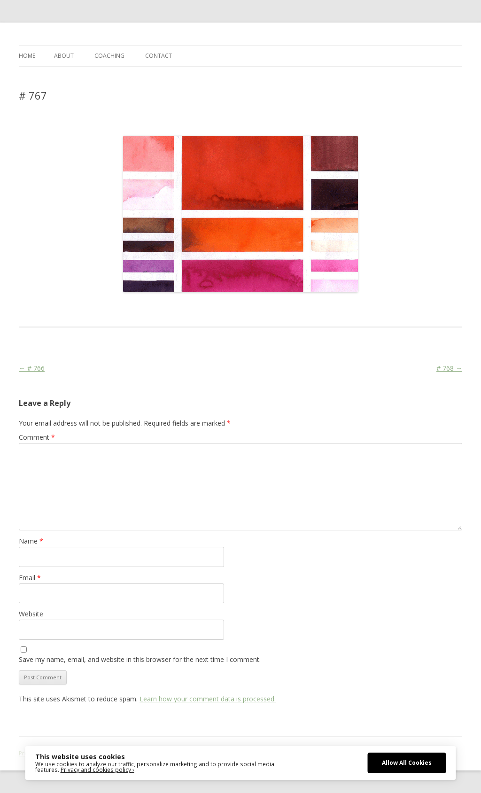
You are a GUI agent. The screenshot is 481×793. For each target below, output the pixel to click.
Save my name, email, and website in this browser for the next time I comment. (140, 659)
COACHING (109, 56)
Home (27, 56)
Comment (37, 437)
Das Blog (102, 309)
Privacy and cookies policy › (97, 769)
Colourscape (168, 309)
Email (30, 577)
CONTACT (158, 56)
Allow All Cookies (407, 762)
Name (31, 540)
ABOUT (64, 56)
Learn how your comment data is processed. (208, 698)
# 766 (32, 368)
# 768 (449, 368)
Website (31, 613)
